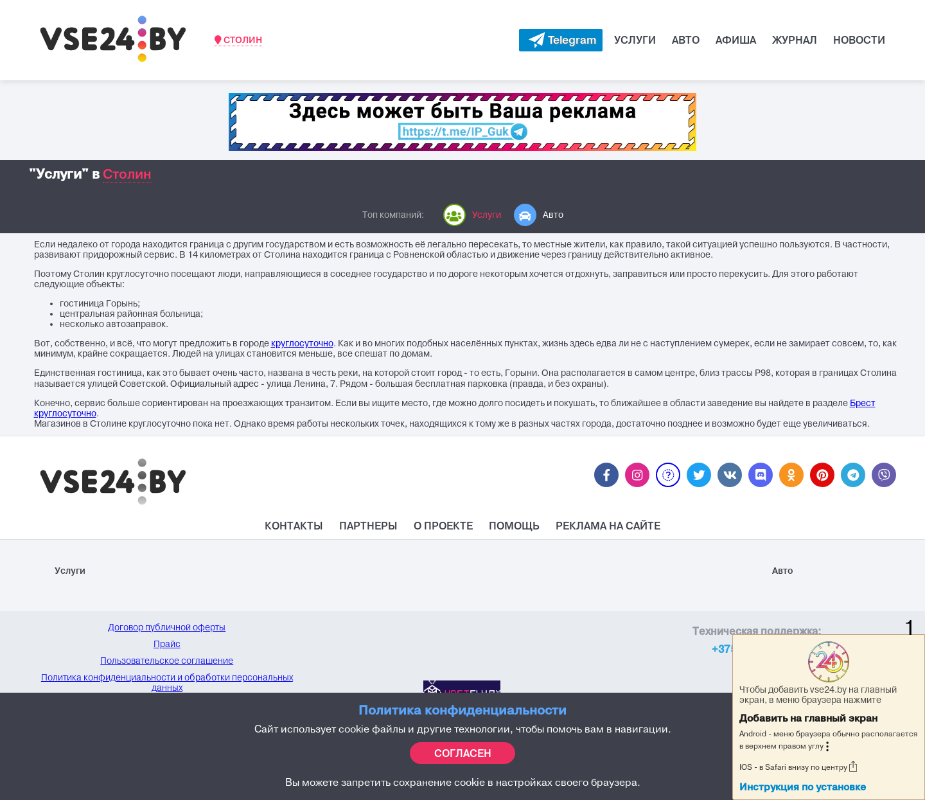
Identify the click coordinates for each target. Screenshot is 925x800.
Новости (859, 39)
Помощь (514, 525)
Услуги (635, 39)
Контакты (294, 525)
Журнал (794, 39)
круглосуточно (302, 343)
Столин (238, 40)
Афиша (736, 39)
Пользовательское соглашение (166, 660)
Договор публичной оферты (166, 627)
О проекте (443, 525)
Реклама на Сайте (608, 525)
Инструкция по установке (802, 787)
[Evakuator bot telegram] (561, 40)
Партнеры (368, 525)
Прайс (167, 644)
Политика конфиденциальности (462, 710)
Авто (686, 39)
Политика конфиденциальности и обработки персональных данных (167, 682)
